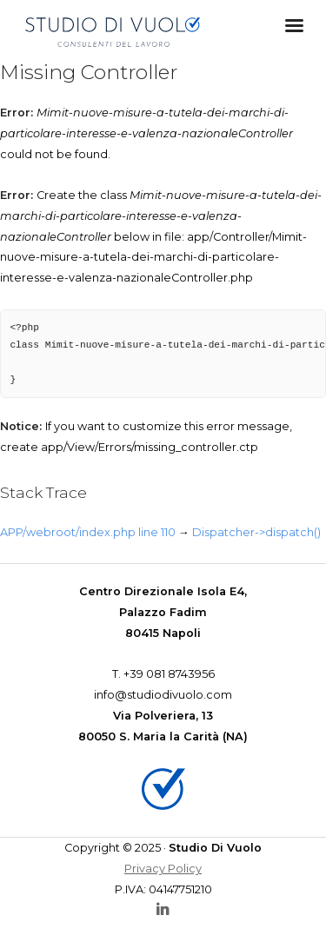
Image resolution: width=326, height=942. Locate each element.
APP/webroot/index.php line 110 (88, 532)
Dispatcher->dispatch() (256, 532)
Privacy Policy (163, 868)
